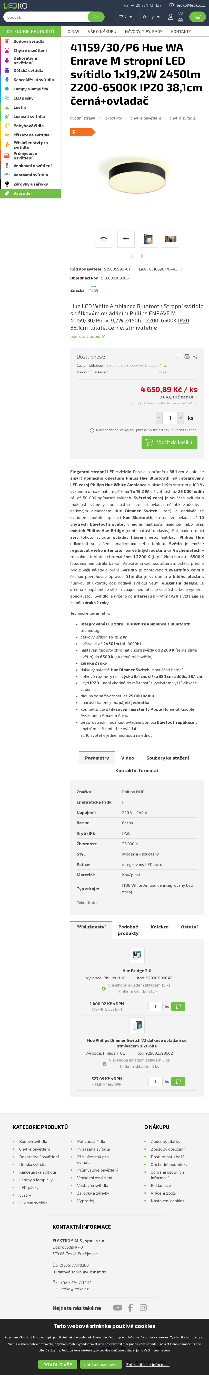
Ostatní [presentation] (189, 926)
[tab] (97, 757)
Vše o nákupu (102, 31)
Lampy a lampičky (31, 88)
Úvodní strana (82, 117)
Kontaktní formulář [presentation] (137, 770)
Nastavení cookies (167, 1200)
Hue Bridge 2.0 (137, 970)
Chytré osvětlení (30, 50)
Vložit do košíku (174, 442)
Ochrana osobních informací (167, 1175)
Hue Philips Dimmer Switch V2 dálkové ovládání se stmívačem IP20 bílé (137, 1043)
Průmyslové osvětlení (25, 155)
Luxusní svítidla (29, 116)
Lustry (20, 107)
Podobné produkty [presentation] (128, 930)
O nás (73, 31)
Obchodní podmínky (169, 1164)
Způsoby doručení (167, 1148)
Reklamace (161, 1185)
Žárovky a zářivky (31, 183)
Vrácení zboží (163, 1192)
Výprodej (23, 193)
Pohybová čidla (29, 125)
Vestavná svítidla (31, 174)
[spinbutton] (170, 418)
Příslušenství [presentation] (91, 926)
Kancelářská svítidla (34, 79)
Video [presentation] (127, 758)
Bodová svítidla (29, 41)
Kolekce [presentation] (160, 926)
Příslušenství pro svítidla (31, 144)
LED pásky (24, 97)
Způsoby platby (165, 1141)
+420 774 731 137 (146, 5)
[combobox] (125, 17)
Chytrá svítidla (183, 117)
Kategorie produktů (30, 31)
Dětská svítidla (28, 70)
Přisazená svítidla (31, 134)
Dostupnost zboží (167, 1156)
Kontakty (181, 31)
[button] (180, 418)
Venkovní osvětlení (33, 165)
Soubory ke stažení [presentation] (167, 758)
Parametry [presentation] (97, 758)
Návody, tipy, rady (143, 31)
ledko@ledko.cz (191, 5)
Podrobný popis (85, 336)
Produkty (113, 117)
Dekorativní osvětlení (25, 60)
